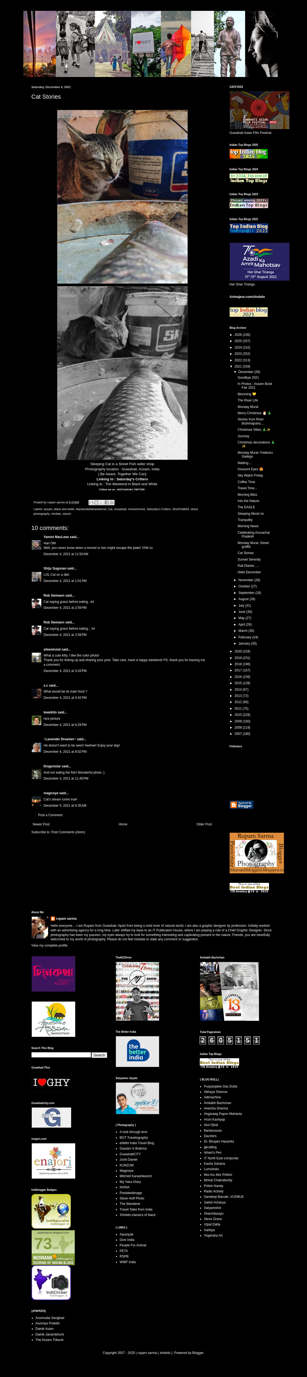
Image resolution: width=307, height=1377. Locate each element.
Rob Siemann (54, 595)
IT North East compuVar (221, 1158)
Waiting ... (245, 463)
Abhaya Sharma (215, 1092)
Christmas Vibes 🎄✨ (254, 430)
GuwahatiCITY (130, 1154)
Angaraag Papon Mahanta (223, 1114)
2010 (239, 715)
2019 (239, 658)
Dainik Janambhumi (50, 1334)
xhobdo (56, 513)
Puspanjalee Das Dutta (220, 1086)
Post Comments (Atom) (68, 832)
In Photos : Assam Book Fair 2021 (255, 386)
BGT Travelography (134, 1138)
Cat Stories (246, 553)
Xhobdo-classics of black (138, 1215)
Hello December (249, 572)
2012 (239, 702)
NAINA (125, 1187)
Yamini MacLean (56, 537)
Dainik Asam (45, 1329)
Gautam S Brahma (133, 1148)
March (243, 631)
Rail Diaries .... (248, 566)
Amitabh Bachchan (217, 1103)
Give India (127, 1240)
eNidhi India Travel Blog (137, 1143)
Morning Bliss (247, 495)
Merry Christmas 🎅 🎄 (254, 413)
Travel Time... (247, 488)
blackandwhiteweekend (91, 509)
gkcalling (210, 1147)
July (241, 605)
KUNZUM (127, 1165)
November (246, 580)
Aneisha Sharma (216, 1108)
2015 (239, 683)
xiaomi (66, 513)
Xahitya (209, 1230)
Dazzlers (210, 1136)
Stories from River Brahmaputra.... (251, 421)
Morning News (248, 526)
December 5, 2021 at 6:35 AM (65, 805)
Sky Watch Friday (250, 475)
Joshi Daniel (128, 1160)
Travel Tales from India (136, 1209)
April (242, 624)
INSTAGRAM (124, 489)
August (243, 599)
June (242, 612)
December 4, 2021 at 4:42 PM (65, 698)
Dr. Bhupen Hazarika (219, 1141)
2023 (239, 354)
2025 (239, 341)
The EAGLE (246, 507)
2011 (239, 708)
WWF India (128, 1262)
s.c (46, 685)
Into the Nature (248, 501)
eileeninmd (52, 649)
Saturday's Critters (132, 479)
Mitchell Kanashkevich (136, 1176)
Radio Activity (213, 1191)
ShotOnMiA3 (180, 509)
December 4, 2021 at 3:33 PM (65, 671)
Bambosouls (213, 1131)
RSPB (124, 1256)
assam (48, 509)
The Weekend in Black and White (131, 484)
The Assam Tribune (50, 1340)
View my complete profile (49, 945)
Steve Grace (213, 1219)
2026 (239, 335)
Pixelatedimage (131, 1193)
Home (123, 824)
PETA (124, 1251)
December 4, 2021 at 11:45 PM (66, 778)
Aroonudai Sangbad (50, 1318)
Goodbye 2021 (248, 377)
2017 (239, 670)
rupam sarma (66, 919)
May (241, 618)
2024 (239, 347)
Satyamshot (212, 1208)
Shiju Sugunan (55, 568)
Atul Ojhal (211, 1125)
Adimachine (212, 1097)
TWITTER (139, 489)
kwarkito (50, 712)
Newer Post (41, 824)
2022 (239, 360)
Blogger (197, 1353)
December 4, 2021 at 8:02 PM (65, 752)
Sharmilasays (213, 1213)
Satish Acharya (215, 1202)
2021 (239, 366)
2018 (239, 664)
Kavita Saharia (214, 1164)
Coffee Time (246, 482)
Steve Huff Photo (132, 1198)
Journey (243, 436)
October (244, 586)
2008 (239, 727)
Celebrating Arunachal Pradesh (254, 534)
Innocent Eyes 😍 (250, 469)
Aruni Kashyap (214, 1119)
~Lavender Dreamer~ (60, 739)
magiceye (51, 793)
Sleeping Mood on (251, 514)
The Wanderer (130, 1204)
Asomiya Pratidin (48, 1323)
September (246, 593)
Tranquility (245, 520)
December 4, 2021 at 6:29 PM (65, 725)
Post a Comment (50, 815)
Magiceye (127, 1171)
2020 (239, 651)
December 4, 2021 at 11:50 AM (66, 554)
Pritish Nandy (213, 1186)
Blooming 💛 (247, 394)
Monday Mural (248, 407)
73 (43, 1243)
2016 (239, 677)
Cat (110, 509)
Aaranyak (127, 1234)
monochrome (136, 509)
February (245, 637)
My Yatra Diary (130, 1182)
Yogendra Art (213, 1235)
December (246, 372)
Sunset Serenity (249, 559)
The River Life (248, 400)
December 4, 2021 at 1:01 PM (65, 581)
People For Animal (133, 1245)
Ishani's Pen (212, 1152)
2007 (239, 734)
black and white (64, 509)
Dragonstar (52, 766)
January (244, 643)
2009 (239, 721)
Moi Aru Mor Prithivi (218, 1175)
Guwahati (120, 509)
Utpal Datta (212, 1224)
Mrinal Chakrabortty (218, 1180)
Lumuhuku (211, 1169)
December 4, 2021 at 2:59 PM (65, 608)
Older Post (204, 824)
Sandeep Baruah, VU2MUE (224, 1197)
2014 (239, 689)
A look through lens (133, 1132)
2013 (239, 696)
